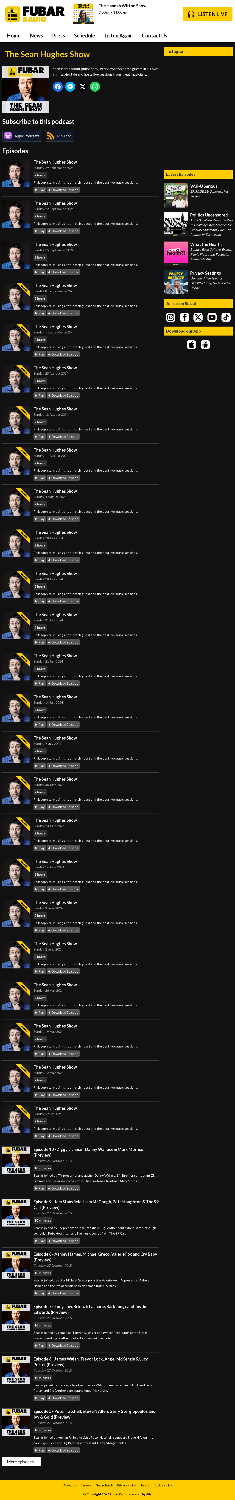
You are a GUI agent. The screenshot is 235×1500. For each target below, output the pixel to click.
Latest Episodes (180, 174)
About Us (69, 1485)
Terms (144, 1485)
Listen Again (118, 35)
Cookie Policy (163, 1485)
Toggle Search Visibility (226, 35)
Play (42, 190)
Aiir (148, 1494)
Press (58, 35)
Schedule (84, 35)
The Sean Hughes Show (55, 162)
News (36, 35)
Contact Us (154, 35)
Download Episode (65, 190)
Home (14, 35)
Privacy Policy (126, 1485)
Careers (86, 1485)
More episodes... (21, 1461)
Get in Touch (104, 1485)
